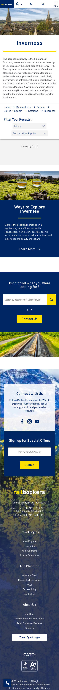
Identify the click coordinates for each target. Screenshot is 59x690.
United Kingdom (13, 110)
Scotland (33, 110)
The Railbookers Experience (29, 618)
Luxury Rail (29, 545)
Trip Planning (29, 566)
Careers (29, 627)
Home (7, 107)
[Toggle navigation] (56, 4)
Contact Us (29, 318)
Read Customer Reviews (29, 623)
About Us (29, 605)
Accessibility (29, 589)
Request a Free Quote (29, 579)
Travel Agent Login (29, 637)
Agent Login (17, 4)
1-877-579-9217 (37, 502)
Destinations (23, 107)
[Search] (29, 299)
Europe (41, 107)
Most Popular (29, 541)
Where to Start (29, 575)
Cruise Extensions (29, 555)
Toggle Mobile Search (43, 4)
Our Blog (29, 613)
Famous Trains (29, 550)
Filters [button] (17, 125)
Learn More (27, 249)
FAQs (29, 584)
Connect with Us (29, 393)
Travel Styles (29, 532)
